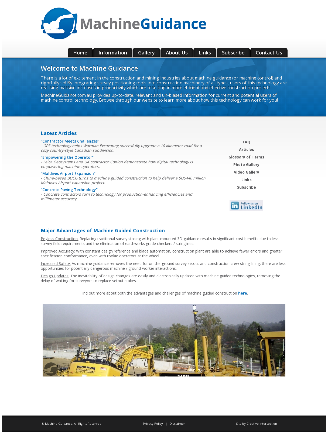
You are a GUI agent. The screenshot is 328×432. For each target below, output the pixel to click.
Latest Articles (59, 133)
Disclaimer (177, 423)
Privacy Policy (153, 423)
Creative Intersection (262, 423)
